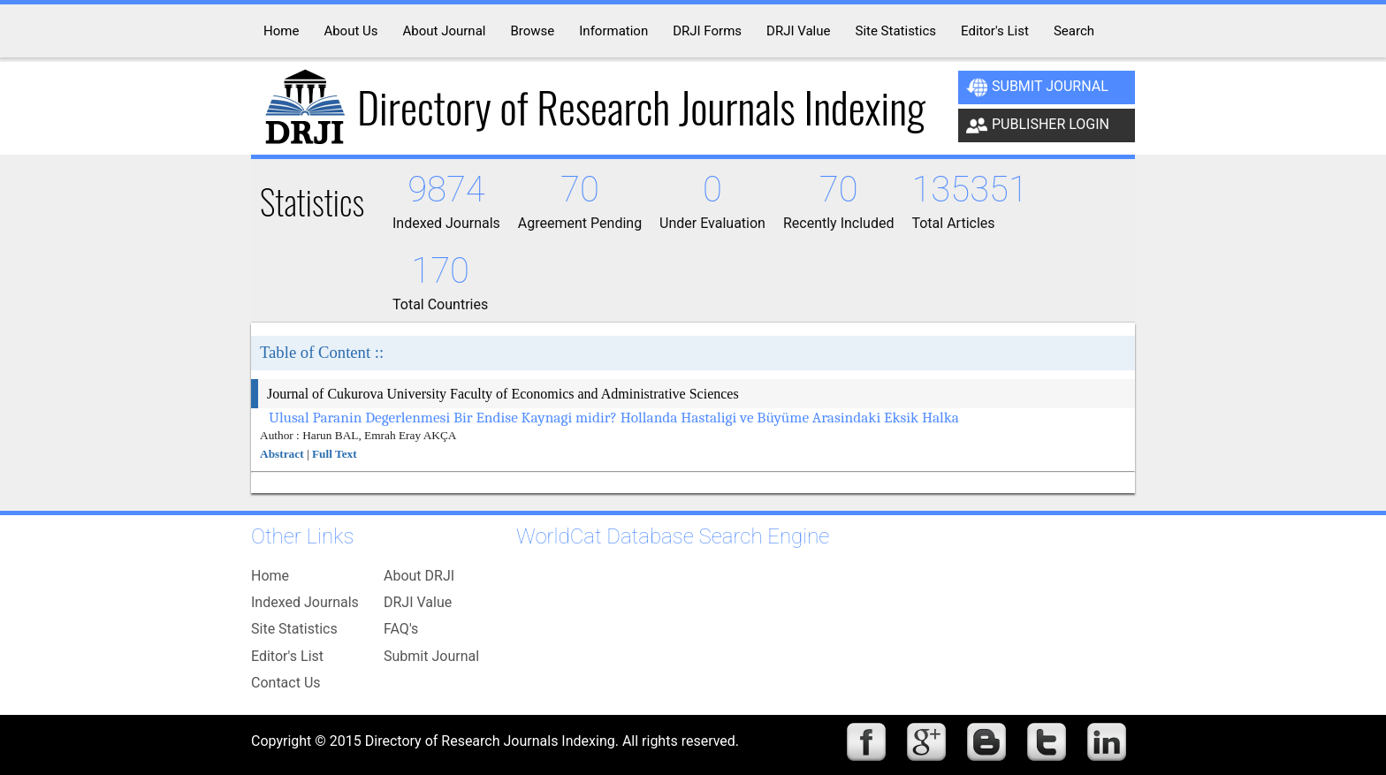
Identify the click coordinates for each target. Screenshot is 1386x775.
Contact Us (286, 682)
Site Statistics (294, 628)
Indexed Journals (305, 602)
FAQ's (401, 628)
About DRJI (419, 575)
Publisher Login (1037, 125)
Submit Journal (1037, 87)
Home (270, 575)
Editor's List (287, 656)
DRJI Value (418, 602)
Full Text (334, 453)
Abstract (282, 453)
